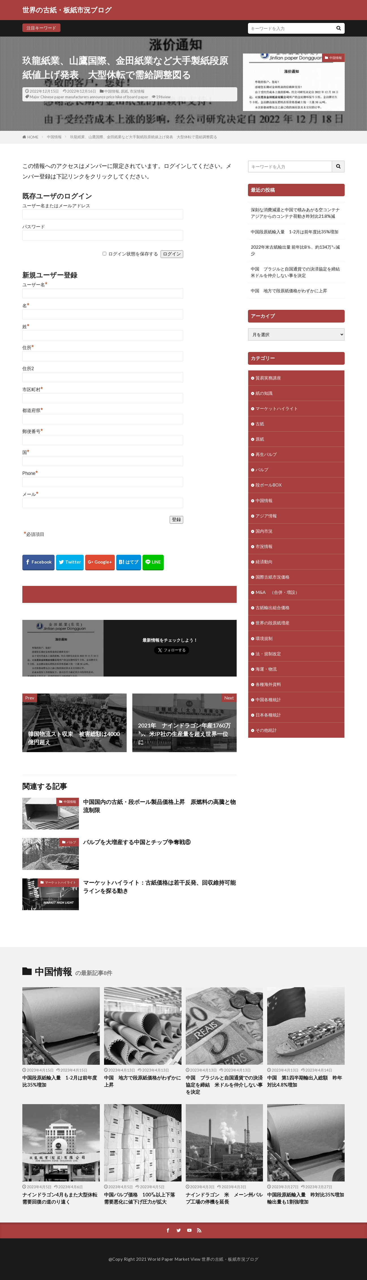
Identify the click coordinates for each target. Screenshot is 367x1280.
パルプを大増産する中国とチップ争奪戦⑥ (137, 842)
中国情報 (111, 91)
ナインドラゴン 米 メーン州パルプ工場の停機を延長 (224, 1198)
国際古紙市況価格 (273, 576)
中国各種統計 (268, 699)
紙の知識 (264, 393)
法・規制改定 (268, 653)
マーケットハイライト (60, 882)
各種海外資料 (268, 684)
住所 (28, 347)
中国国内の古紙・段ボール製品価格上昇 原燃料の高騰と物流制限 (159, 806)
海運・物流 (266, 668)
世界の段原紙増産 (273, 622)
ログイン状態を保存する (133, 253)
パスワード (33, 226)
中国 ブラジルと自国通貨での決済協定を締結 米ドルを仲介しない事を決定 (296, 272)
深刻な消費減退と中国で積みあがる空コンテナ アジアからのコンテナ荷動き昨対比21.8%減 (296, 213)
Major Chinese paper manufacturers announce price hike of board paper (89, 97)
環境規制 (264, 638)
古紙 (260, 423)
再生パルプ (266, 454)
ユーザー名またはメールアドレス (56, 205)
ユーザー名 (35, 284)
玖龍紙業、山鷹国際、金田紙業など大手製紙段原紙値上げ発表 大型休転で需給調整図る (143, 137)
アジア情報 (266, 515)
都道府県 (32, 410)
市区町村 (32, 389)
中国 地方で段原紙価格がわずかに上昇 (289, 290)
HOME (32, 137)
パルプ (71, 842)
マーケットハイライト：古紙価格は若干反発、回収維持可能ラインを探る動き (159, 886)
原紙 (124, 91)
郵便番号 (32, 431)
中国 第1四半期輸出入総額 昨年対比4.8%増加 (304, 1081)
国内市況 (264, 531)
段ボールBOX (269, 484)
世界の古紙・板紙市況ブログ (67, 10)
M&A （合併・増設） (277, 592)
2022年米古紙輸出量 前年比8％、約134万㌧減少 (295, 250)
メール (30, 494)
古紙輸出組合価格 (273, 607)
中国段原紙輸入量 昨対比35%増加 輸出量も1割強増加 (306, 1198)
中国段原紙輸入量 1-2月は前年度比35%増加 (294, 231)
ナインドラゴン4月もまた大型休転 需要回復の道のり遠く (61, 1198)
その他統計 (266, 730)
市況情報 (137, 91)
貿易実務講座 (268, 377)
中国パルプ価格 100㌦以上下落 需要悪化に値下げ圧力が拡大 (142, 1198)
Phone (30, 473)
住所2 (28, 368)
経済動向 (264, 561)
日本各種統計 (268, 714)
